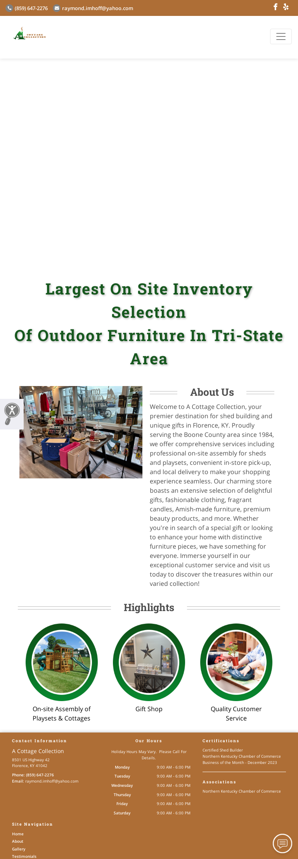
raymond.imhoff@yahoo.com (93, 8)
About (17, 841)
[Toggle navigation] (281, 36)
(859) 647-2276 (26, 8)
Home (18, 833)
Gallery (18, 849)
